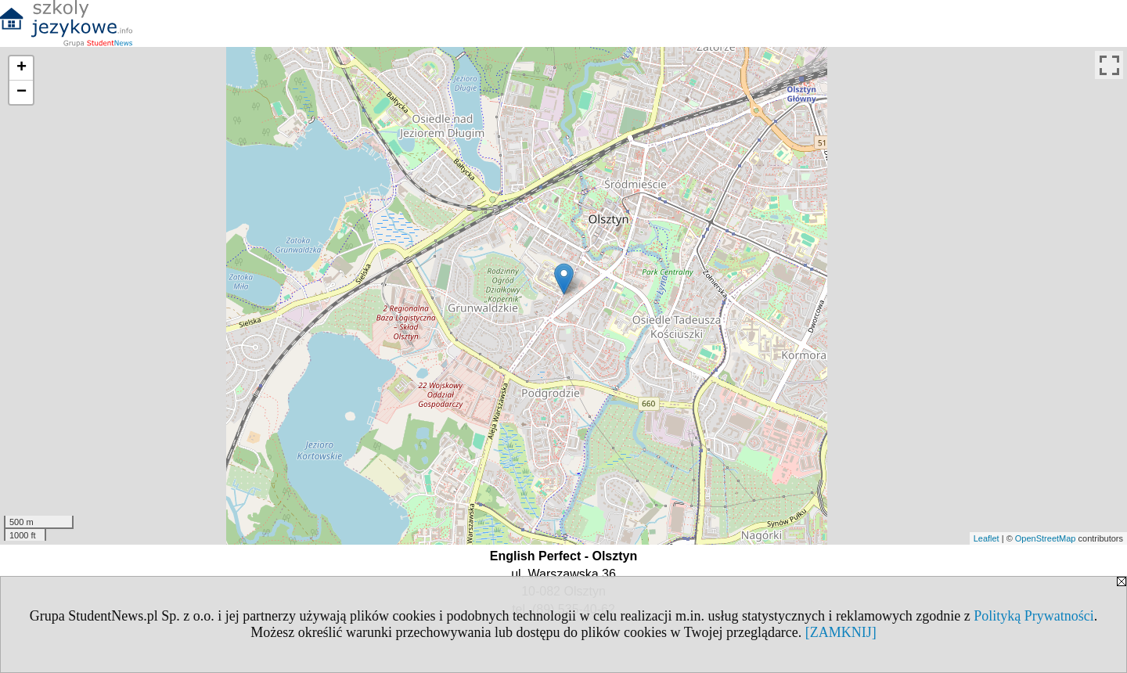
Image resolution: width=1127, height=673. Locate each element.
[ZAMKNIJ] (841, 632)
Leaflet (986, 538)
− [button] (21, 92)
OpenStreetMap (1045, 538)
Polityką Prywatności (1034, 616)
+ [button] (21, 68)
